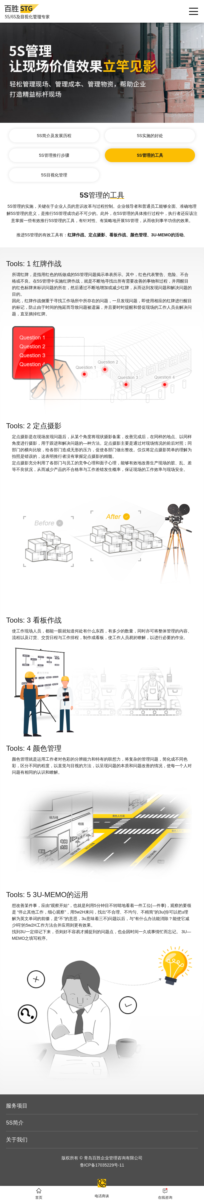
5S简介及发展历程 (54, 135)
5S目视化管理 (54, 175)
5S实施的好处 (150, 135)
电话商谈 (102, 1184)
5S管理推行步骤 (54, 155)
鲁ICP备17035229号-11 (102, 1165)
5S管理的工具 (150, 155)
